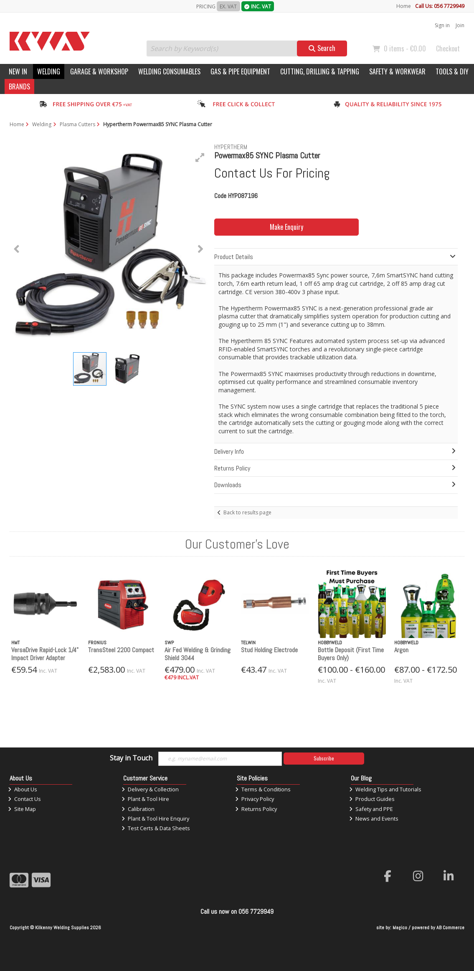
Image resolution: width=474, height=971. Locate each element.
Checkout (448, 48)
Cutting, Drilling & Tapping (319, 71)
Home (403, 6)
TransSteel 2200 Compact (121, 650)
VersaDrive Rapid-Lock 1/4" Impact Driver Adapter (45, 654)
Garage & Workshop (99, 71)
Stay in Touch (131, 758)
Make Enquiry (286, 227)
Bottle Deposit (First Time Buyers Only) (351, 654)
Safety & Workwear (397, 71)
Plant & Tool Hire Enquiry (155, 818)
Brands (19, 86)
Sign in (442, 25)
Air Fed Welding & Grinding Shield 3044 (198, 654)
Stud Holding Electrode (269, 650)
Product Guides (372, 799)
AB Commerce (450, 927)
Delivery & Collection (150, 789)
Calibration (138, 809)
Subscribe (324, 758)
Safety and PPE (371, 809)
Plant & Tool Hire (145, 799)
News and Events (373, 818)
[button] (200, 157)
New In (18, 71)
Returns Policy (256, 809)
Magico (400, 927)
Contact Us (24, 799)
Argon (401, 650)
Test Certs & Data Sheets (156, 828)
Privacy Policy (254, 799)
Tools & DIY (452, 71)
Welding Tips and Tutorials (385, 789)
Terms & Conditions (263, 789)
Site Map (22, 809)
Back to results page (247, 512)
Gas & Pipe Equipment (240, 71)
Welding (48, 71)
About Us (22, 789)
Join (460, 25)
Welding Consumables (169, 71)
